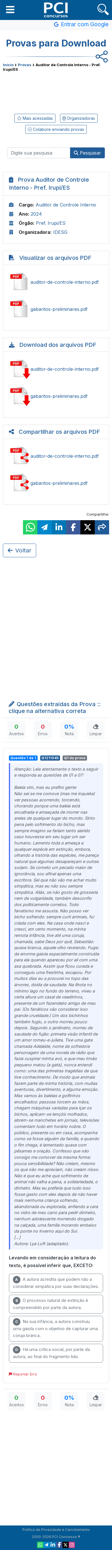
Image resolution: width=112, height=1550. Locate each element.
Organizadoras (79, 118)
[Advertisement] (56, 91)
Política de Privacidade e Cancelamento (56, 1529)
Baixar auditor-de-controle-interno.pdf (56, 369)
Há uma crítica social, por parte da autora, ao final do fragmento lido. (51, 1352)
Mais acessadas (35, 118)
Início (8, 64)
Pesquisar (87, 153)
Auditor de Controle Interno (66, 205)
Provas (24, 64)
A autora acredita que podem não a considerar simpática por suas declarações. (56, 1282)
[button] (10, 9)
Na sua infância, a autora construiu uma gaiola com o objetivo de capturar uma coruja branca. (55, 1328)
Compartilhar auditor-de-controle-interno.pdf (56, 456)
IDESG (60, 232)
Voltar (19, 550)
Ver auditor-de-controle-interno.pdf (56, 282)
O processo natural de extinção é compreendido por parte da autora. (50, 1303)
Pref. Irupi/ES (50, 223)
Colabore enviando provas (56, 129)
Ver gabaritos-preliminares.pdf (56, 309)
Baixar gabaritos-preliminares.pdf (56, 396)
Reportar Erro (23, 1374)
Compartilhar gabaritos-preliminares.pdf (56, 483)
